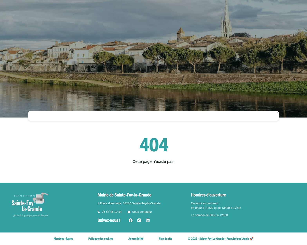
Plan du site (165, 239)
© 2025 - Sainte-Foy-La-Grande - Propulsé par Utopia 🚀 (221, 239)
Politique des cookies (100, 239)
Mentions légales (63, 239)
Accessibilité (135, 239)
